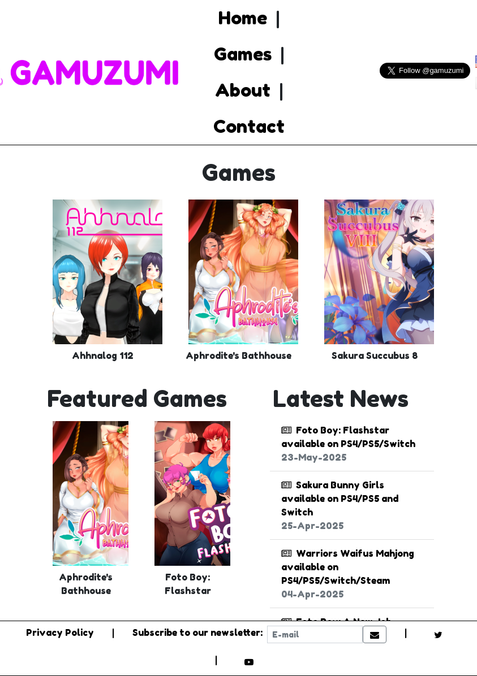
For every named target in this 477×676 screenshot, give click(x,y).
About (242, 90)
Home (242, 18)
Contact (249, 126)
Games (243, 54)
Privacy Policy (60, 632)
